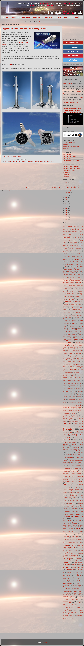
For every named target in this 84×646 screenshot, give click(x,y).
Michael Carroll (78, 468)
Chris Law (81, 291)
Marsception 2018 (73, 455)
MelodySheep (80, 466)
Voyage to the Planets (69, 607)
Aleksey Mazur (77, 232)
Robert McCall (74, 533)
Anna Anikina (78, 248)
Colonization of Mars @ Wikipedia (71, 166)
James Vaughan (66, 375)
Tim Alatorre (65, 596)
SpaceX (59, 17)
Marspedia (65, 144)
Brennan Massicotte (77, 275)
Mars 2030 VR (80, 418)
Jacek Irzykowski (68, 372)
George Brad (66, 348)
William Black (72, 612)
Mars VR (75, 454)
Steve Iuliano (75, 572)
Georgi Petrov (74, 348)
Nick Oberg (65, 490)
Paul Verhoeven (66, 508)
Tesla (79, 582)
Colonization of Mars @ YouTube (71, 168)
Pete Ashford (67, 511)
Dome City (81, 318)
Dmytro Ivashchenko (67, 318)
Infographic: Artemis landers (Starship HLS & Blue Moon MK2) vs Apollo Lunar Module (72, 110)
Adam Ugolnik (66, 229)
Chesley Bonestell (72, 290)
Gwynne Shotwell (66, 358)
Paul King (80, 506)
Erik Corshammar (69, 329)
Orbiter (74, 498)
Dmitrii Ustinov (80, 315)
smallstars (81, 553)
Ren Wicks (71, 528)
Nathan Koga (73, 484)
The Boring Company (77, 585)
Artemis (71, 254)
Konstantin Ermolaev (69, 394)
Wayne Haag (80, 609)
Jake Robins (71, 374)
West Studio (75, 610)
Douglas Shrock (66, 323)
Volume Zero (80, 605)
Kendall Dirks (75, 389)
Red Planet (75, 526)
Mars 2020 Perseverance (69, 418)
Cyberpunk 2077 (66, 306)
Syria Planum (76, 577)
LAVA (64, 397)
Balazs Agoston (69, 264)
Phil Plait (75, 513)
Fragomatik (65, 344)
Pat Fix (66, 505)
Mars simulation (69, 452)
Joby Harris (79, 380)
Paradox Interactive (71, 503)
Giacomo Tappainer (71, 350)
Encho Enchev (72, 328)
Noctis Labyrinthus (73, 490)
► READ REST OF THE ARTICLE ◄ (11, 156)
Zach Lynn (67, 616)
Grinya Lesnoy (73, 355)
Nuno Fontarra (72, 492)
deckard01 (78, 312)
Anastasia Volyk (73, 243)
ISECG (77, 371)
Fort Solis (78, 342)
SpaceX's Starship (67, 154)
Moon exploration (73, 478)
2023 (66, 199)
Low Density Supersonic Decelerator (75, 402)
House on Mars (70, 359)
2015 (66, 217)
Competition (68, 301)
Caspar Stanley (68, 286)
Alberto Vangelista (68, 232)
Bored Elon (72, 274)
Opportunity (75, 497)
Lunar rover (65, 408)
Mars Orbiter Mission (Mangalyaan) (71, 449)
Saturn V (74, 545)
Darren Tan (80, 309)
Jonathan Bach (73, 385)
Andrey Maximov (73, 247)
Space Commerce (73, 555)
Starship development (77, 567)
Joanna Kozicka (71, 380)
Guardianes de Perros (68, 356)
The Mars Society (75, 588)
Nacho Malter (74, 481)
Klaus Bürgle (80, 393)
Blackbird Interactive (67, 269)
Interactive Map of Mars (69, 142)
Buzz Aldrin (65, 280)
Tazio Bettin (80, 578)
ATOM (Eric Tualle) (74, 261)
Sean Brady (80, 547)
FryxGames (72, 344)
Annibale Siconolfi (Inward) (68, 250)
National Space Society (76, 486)
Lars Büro (79, 396)
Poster (70, 520)
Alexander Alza (71, 234)
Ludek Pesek (67, 404)
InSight (71, 366)
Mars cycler (76, 432)
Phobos (78, 514)
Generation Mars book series (75, 347)
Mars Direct (66, 174)
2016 (66, 214)
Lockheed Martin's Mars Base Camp (72, 160)
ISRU (82, 371)
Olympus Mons (74, 494)
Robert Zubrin (70, 534)
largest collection (67, 83)
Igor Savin (76, 362)
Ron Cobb (81, 537)
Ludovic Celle (76, 404)
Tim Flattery (72, 596)
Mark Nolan (18, 161)
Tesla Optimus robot (79, 583)
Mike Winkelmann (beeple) (69, 473)
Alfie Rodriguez (75, 239)
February (68, 190)
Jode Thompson (66, 382)
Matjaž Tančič (66, 462)
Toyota (67, 599)
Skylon (64, 553)
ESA (80, 331)
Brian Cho (65, 277)
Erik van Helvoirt (79, 329)
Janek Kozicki (75, 375)
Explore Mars (66, 172)
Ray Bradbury (74, 523)
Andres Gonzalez (74, 245)
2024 (66, 197)
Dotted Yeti (70, 321)
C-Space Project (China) (75, 280)
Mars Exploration (77, 436)
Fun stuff (79, 344)
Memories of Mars (69, 468)
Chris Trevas (75, 293)
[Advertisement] (31, 175)
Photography (66, 516)
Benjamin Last (72, 266)
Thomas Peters (68, 593)
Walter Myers (66, 609)
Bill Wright (73, 268)
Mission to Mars (66, 474)
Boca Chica (72, 272)
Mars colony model (76, 431)
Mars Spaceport (79, 452)
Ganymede (75, 345)
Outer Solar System (74, 500)
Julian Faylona (70, 388)
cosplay (71, 304)
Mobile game (80, 474)
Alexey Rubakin (78, 237)
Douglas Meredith (78, 321)
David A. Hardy (77, 310)
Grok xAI (79, 355)
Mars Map (74, 444)
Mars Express (70, 437)
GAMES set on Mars (50, 17)
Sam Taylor (66, 544)
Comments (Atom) (13, 190)
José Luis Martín (74, 386)
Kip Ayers (74, 393)
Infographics (76, 364)
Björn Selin (79, 268)
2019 (66, 208)
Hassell (73, 358)
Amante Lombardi (73, 242)
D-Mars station (75, 306)
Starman (78, 566)
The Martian (76, 590)
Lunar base (78, 405)
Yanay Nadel (65, 615)
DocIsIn (75, 318)
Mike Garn (73, 471)
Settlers (71, 552)
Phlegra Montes (69, 514)
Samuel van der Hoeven (76, 544)
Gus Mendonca (78, 356)
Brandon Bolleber (67, 275)
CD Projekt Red (75, 286)
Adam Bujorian (71, 228)
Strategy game (77, 574)
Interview (72, 371)
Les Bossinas (80, 399)
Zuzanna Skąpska (74, 616)
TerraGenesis (72, 582)
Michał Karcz (75, 470)
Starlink (73, 565)
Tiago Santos (74, 594)
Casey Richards (80, 285)
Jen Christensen (66, 378)
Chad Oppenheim (68, 288)
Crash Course (78, 304)
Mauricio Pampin (71, 465)
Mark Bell (73, 413)
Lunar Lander (66, 407)
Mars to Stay (66, 176)
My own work (66, 481)
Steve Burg (69, 572)
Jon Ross (65, 385)
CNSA (76, 298)
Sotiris (66, 555)
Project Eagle (78, 520)
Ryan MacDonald (74, 540)
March (68, 184)
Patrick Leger (66, 506)
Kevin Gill (80, 391)
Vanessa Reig (78, 602)
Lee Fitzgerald (78, 397)
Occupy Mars (79, 492)
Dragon (73, 323)
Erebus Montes (80, 328)
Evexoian (79, 334)
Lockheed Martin (69, 400)
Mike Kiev (79, 471)
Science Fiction (71, 547)
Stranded (70, 574)
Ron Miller (67, 539)
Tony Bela (72, 597)
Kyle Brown (65, 396)
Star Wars (74, 564)
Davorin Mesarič (67, 312)
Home (27, 187)
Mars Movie (75, 446)
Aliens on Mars (72, 240)
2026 (66, 182)
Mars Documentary (72, 434)
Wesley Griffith (68, 610)
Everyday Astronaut (71, 334)
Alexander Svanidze (76, 236)
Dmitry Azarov (68, 317)
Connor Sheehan (69, 303)
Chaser (64, 290)
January (68, 192)
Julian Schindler (78, 388)
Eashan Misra (72, 325)
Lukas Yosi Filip (70, 405)
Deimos (74, 314)
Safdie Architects (71, 542)
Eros (76, 331)
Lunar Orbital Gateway (76, 407)
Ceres (82, 286)
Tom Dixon (79, 596)
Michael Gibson (66, 470)
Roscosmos (65, 540)
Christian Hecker (71, 294)
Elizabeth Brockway (74, 326)
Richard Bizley (74, 529)
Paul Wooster (75, 508)
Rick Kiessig (79, 531)
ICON (71, 362)
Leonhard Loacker (72, 399)
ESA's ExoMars (67, 158)
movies (79, 91)
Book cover (65, 274)
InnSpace (65, 366)
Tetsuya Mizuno (68, 585)
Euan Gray (75, 333)
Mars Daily (66, 148)
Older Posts (56, 187)
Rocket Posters (78, 534)
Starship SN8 (80, 569)
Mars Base (68, 420)
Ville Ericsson (75, 604)
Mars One (70, 447)
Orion (66, 500)
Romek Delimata (73, 537)
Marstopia (81, 455)
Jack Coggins (76, 372)
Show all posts (43, 22)
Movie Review (78, 479)
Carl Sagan (78, 282)
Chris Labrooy (74, 291)
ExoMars (75, 336)
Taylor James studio (72, 578)
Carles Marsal (66, 283)
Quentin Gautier (66, 522)
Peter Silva (69, 513)
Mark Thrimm (72, 416)
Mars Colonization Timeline (13, 17)
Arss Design (72, 253)
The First (75, 586)
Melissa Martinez (71, 466)
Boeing (80, 272)
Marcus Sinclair (66, 412)
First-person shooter (78, 339)
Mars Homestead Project (78, 441)
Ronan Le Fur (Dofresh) (76, 539)
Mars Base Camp (73, 421)
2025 (66, 195)
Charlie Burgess (77, 288)
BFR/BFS (80, 266)
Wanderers (73, 609)
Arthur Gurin (76, 256)
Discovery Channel (71, 315)
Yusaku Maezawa (79, 615)
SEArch (66, 548)
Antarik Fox (79, 250)
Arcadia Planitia (66, 251)
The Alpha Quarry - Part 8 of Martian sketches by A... (73, 186)
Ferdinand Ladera (78, 337)
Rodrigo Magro (66, 536)
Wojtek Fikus (78, 613)
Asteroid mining (67, 259)
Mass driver (71, 460)
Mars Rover (79, 451)
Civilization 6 (70, 296)
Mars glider (76, 439)
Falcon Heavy (70, 337)
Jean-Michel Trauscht (77, 377)
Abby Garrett (76, 226)
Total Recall (80, 597)
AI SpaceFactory (74, 231)
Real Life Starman (72, 525)
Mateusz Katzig (78, 460)
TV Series (75, 599)
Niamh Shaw (76, 487)
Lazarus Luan (70, 397)
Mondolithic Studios (69, 476)
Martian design (69, 457)
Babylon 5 (81, 263)
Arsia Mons (65, 253)
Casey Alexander (71, 285)
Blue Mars (76, 269)
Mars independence (70, 442)
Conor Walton (78, 303)
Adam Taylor (78, 228)
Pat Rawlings (78, 505)
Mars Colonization (73, 428)
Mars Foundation (78, 437)
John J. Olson (70, 383)
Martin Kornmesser (74, 459)
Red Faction (80, 525)
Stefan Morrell (67, 570)
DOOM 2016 (74, 320)
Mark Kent (67, 415)
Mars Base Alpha (73, 17)
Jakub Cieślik (78, 374)
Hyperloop (79, 361)
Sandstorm (66, 545)
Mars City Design (69, 425)
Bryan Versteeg (77, 279)
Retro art (78, 528)
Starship (64, 17)
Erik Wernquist (68, 331)
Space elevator (77, 556)
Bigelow (68, 268)
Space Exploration (67, 558)
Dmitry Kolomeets (77, 317)
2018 (66, 210)
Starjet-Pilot (67, 565)
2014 (66, 219)
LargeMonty (72, 396)
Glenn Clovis (79, 350)
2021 (66, 203)
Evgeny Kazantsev (67, 336)
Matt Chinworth (73, 462)
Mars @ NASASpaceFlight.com (71, 146)
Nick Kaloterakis (78, 489)
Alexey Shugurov (66, 239)
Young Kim (72, 615)
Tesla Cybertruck (67, 583)
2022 (66, 201)
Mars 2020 (79, 416)
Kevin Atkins (73, 391)
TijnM (80, 594)
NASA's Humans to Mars (69, 156)
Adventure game (76, 229)
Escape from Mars (67, 333)
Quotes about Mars (76, 522)
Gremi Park (65, 355)
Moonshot (71, 479)
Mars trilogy (68, 454)
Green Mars (78, 353)
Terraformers (68, 580)
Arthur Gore (70, 256)
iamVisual (65, 362)
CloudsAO (71, 298)
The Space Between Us (77, 591)
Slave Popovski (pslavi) (72, 553)
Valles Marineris (67, 602)
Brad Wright (79, 274)
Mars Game (66, 439)
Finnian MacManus (67, 339)
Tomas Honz (65, 597)
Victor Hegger (66, 604)
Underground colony (68, 601)
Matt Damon (80, 462)
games (65, 93)
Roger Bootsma (75, 536)
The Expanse (66, 586)
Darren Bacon (74, 309)
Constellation (65, 304)
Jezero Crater (76, 378)
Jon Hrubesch (78, 383)
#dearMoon (65, 224)
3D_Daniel (73, 224)
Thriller (75, 593)
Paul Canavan (73, 506)
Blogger (45, 642)
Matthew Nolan (26, 161)
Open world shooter (73, 495)
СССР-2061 (70, 618)
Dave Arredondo (68, 310)
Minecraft (79, 473)
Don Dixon (67, 320)
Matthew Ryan (75, 463)
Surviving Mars (66, 577)
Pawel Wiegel (80, 509)
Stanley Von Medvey (79, 562)
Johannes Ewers (75, 382)
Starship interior (70, 569)
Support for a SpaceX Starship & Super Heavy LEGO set (24, 28)
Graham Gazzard (77, 351)
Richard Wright (72, 531)
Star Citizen (67, 564)
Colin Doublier (71, 299)
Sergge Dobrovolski (73, 550)
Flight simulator (69, 340)
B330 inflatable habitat (72, 263)
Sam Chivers (79, 542)
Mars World (80, 454)
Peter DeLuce (75, 511)
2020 (66, 206)
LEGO (13, 161)
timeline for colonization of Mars (71, 102)
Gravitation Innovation (68, 353)
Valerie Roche (50, 161)
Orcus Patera (80, 498)
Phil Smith (81, 513)
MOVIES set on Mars (38, 17)
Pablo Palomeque (78, 501)
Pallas (64, 503)
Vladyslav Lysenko (72, 605)
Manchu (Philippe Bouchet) (75, 410)
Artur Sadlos (70, 258)
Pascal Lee (80, 503)
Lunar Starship (73, 408)
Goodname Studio (67, 351)
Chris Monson (67, 293)
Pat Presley (71, 505)
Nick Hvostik (70, 489)
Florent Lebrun (78, 340)
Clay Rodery (76, 296)
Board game (76, 271)
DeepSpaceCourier (67, 314)
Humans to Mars (71, 361)
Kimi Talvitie (66, 393)
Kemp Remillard (66, 389)
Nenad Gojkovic (66, 487)
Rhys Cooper (66, 529)
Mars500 (66, 455)
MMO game (73, 474)
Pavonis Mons (73, 509)
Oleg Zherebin (66, 494)
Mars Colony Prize (67, 432)
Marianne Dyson (74, 412)
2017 (66, 212)
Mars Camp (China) (79, 423)
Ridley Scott (65, 533)
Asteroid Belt (78, 258)
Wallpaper (78, 607)
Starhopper (80, 564)
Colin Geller (80, 299)
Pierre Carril (75, 518)
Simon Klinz (78, 552)
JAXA (70, 377)
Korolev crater (78, 394)
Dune (64, 325)
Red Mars (67, 526)
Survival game (77, 575)
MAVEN (78, 465)
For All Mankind (67, 342)
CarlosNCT (74, 283)
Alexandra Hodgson (67, 237)
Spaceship (73, 560)
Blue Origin (69, 271)
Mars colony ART (26, 17)
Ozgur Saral (70, 501)
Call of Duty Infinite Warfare (68, 282)
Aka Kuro (81, 231)
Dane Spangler (73, 307)
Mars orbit (77, 447)
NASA (81, 481)
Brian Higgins (73, 277)
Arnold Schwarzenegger (76, 251)
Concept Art (8, 161)
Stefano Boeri (75, 570)
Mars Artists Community (69, 170)
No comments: (12, 159)
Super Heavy (43, 161)
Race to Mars (66, 523)
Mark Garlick (80, 413)
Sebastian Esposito (74, 548)
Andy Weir (71, 248)
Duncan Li (80, 323)
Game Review (66, 345)
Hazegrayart (80, 358)
